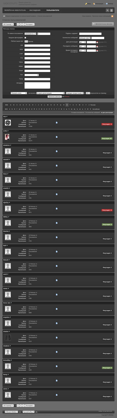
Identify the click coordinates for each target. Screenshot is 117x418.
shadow (5, 331)
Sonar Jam (6, 303)
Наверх (5, 415)
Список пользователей (45, 16)
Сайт (21, 53)
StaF (4, 245)
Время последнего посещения (72, 51)
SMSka (5, 217)
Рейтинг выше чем (17, 41)
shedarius (6, 145)
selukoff (5, 159)
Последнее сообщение (70, 46)
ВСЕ (6, 105)
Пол (21, 75)
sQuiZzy (6, 202)
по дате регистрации (107, 112)
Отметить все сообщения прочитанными (40, 415)
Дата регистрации (72, 42)
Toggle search (107, 10)
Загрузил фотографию (16, 37)
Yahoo (21, 62)
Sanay (5, 374)
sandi (5, 274)
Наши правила (86, 16)
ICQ (21, 58)
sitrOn (5, 389)
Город (21, 79)
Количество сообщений (70, 37)
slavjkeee (6, 346)
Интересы (20, 83)
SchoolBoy (6, 360)
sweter (5, 288)
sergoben (6, 317)
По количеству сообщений (92, 112)
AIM (21, 45)
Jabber (21, 66)
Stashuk (6, 231)
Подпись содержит (72, 33)
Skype (21, 70)
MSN (21, 49)
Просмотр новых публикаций (101, 16)
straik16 (5, 188)
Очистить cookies (23, 415)
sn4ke (5, 131)
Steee (5, 174)
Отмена (67, 96)
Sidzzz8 (5, 260)
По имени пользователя (15, 33)
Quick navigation (111, 10)
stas (4, 116)
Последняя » (30, 24)
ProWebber (110, 415)
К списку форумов (13, 415)
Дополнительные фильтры (102, 24)
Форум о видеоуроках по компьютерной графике (21, 16)
